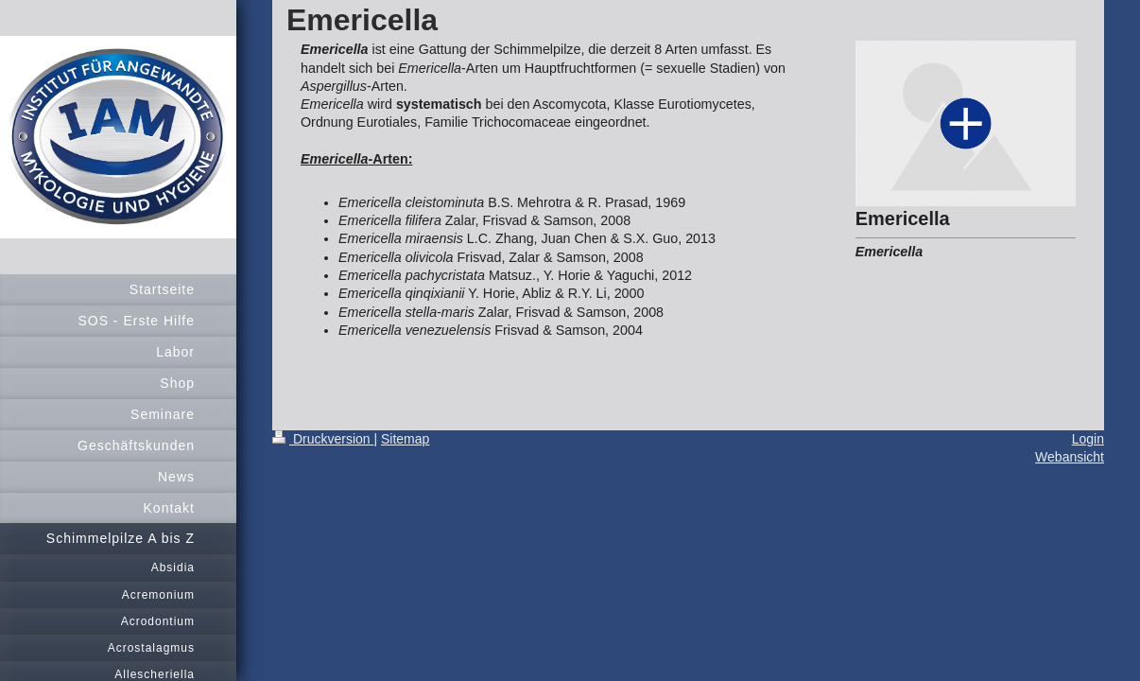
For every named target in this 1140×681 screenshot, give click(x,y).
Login (1088, 438)
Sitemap (405, 438)
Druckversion (322, 438)
